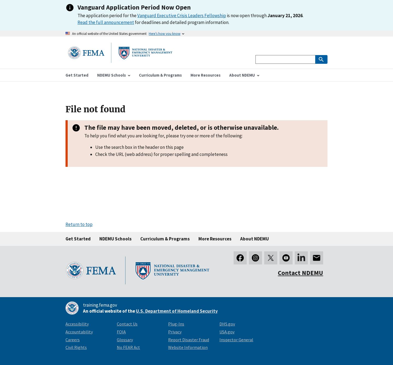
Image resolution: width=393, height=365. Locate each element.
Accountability (79, 331)
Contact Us (127, 324)
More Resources (214, 239)
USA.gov (226, 331)
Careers (73, 339)
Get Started (78, 239)
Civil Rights (76, 347)
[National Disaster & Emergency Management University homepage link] (120, 61)
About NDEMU (254, 239)
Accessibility (77, 324)
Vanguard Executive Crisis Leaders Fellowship (181, 16)
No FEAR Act (128, 347)
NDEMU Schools (115, 239)
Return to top (79, 224)
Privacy (174, 331)
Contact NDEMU (300, 273)
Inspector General (236, 339)
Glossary (125, 339)
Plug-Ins (176, 324)
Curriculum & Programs (165, 239)
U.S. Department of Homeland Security (177, 311)
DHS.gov (227, 324)
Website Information (188, 347)
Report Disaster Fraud (188, 339)
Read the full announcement (106, 22)
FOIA (121, 331)
